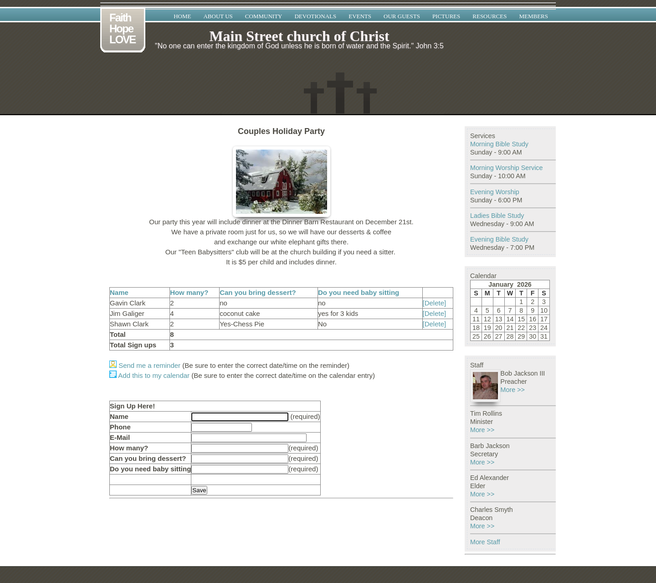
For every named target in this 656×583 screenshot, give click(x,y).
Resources (489, 16)
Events (359, 16)
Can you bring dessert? (258, 292)
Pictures (446, 16)
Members (533, 16)
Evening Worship (494, 192)
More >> (513, 389)
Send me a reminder (144, 365)
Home (182, 16)
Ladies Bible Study (497, 215)
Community (263, 16)
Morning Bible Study (499, 144)
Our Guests (402, 16)
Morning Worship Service (506, 167)
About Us (217, 16)
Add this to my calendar (149, 375)
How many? (189, 292)
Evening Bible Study (499, 239)
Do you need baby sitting (358, 292)
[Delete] (434, 303)
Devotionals (315, 16)
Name (119, 292)
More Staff (485, 542)
